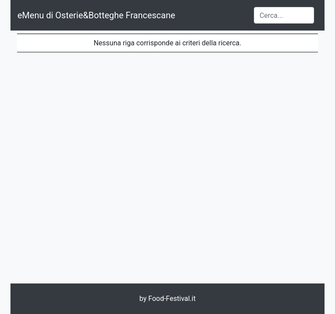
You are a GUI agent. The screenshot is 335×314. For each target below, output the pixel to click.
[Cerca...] (284, 15)
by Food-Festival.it (168, 298)
